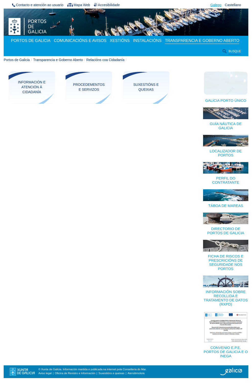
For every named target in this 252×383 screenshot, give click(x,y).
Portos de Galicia (17, 60)
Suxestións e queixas (146, 87)
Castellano (233, 5)
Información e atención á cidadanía (32, 87)
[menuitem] (30, 41)
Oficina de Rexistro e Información (75, 373)
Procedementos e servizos (89, 87)
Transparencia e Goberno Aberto (58, 60)
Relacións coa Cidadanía (105, 60)
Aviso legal (45, 373)
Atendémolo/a (135, 373)
